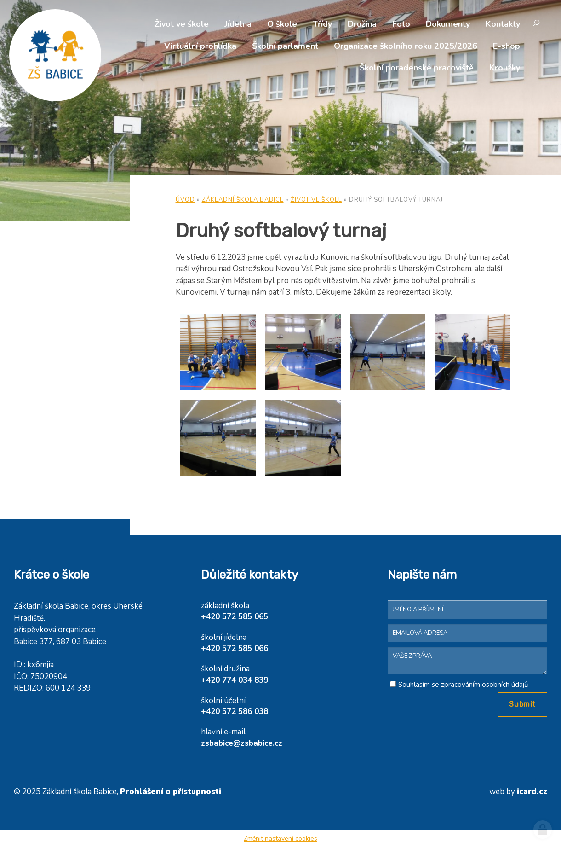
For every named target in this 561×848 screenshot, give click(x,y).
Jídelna (238, 23)
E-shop (506, 46)
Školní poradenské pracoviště (417, 67)
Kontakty (503, 23)
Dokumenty (448, 23)
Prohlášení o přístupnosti (170, 791)
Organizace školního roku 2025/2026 (405, 46)
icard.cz (532, 791)
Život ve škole (182, 23)
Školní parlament (285, 46)
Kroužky (504, 67)
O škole (282, 23)
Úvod (185, 200)
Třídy (322, 23)
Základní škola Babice (243, 200)
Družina (362, 23)
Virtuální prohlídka (200, 46)
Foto (401, 23)
